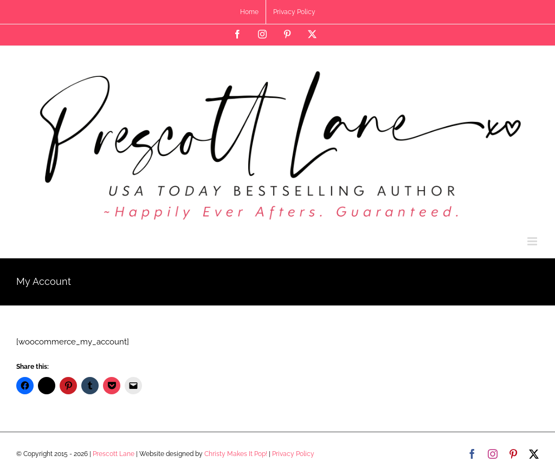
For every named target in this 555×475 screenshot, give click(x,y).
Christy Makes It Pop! (235, 454)
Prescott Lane (113, 454)
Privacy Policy (293, 454)
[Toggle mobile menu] (533, 241)
